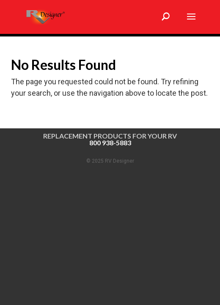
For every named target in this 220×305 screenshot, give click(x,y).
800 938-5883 (110, 143)
